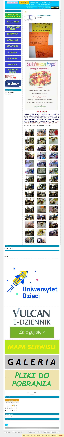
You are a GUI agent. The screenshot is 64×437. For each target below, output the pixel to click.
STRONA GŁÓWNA (24, 2)
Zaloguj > (7, 256)
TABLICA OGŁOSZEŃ (34, 2)
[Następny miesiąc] (16, 400)
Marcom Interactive (55, 432)
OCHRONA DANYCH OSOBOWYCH (27, 4)
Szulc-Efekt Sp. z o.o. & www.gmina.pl (41, 432)
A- (41, 7)
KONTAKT (50, 2)
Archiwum (47, 7)
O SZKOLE (44, 2)
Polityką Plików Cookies (52, 435)
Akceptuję (60, 435)
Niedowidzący (55, 7)
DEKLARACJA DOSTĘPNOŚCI (43, 4)
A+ (43, 7)
